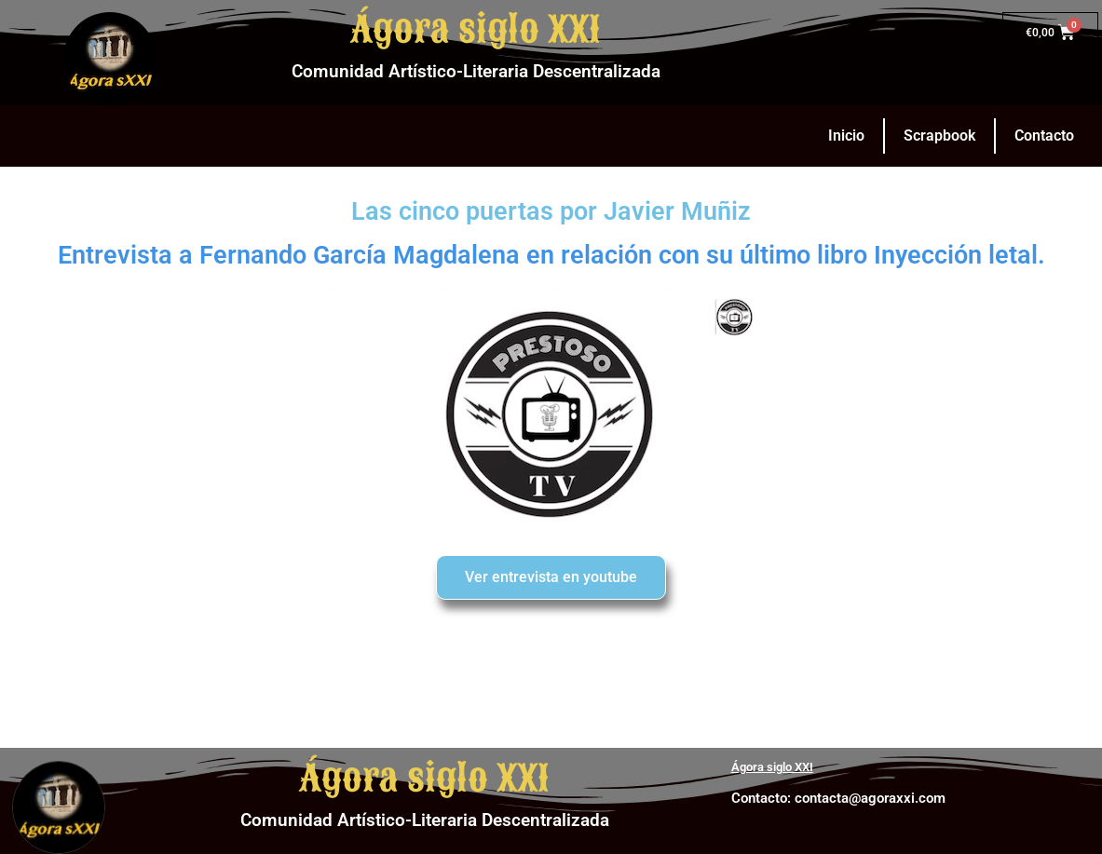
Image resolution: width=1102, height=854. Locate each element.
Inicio (846, 135)
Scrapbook (939, 135)
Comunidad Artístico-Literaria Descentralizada (476, 71)
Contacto (1044, 135)
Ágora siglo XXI (475, 30)
